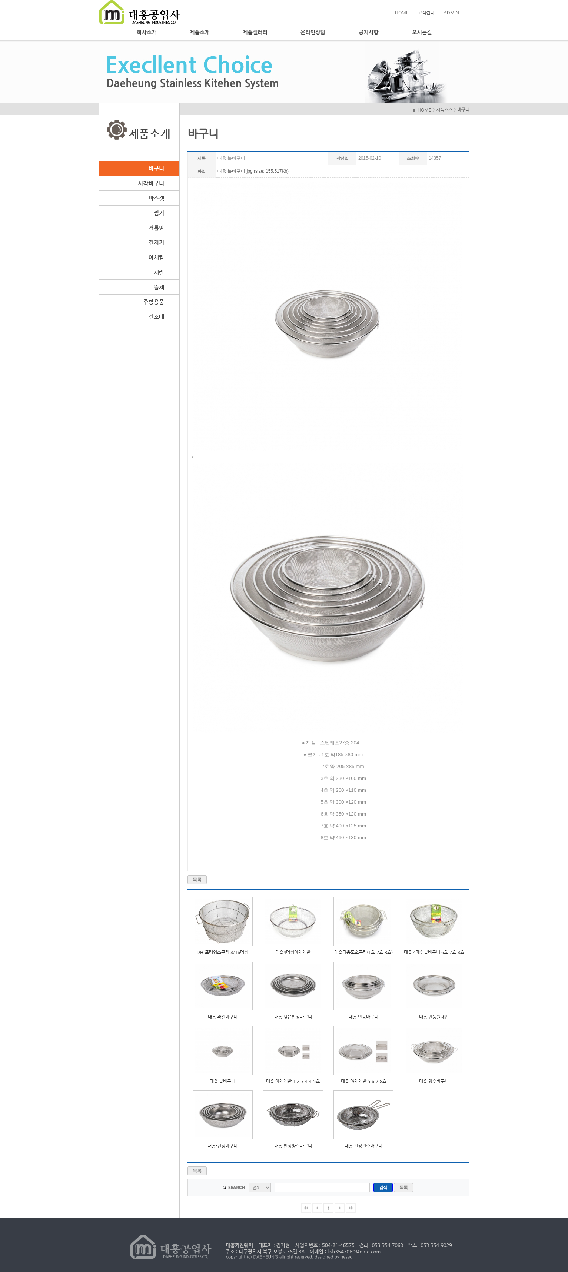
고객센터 (426, 12)
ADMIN (451, 12)
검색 (383, 1187)
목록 (197, 879)
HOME (402, 12)
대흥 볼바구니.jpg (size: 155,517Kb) (253, 171)
